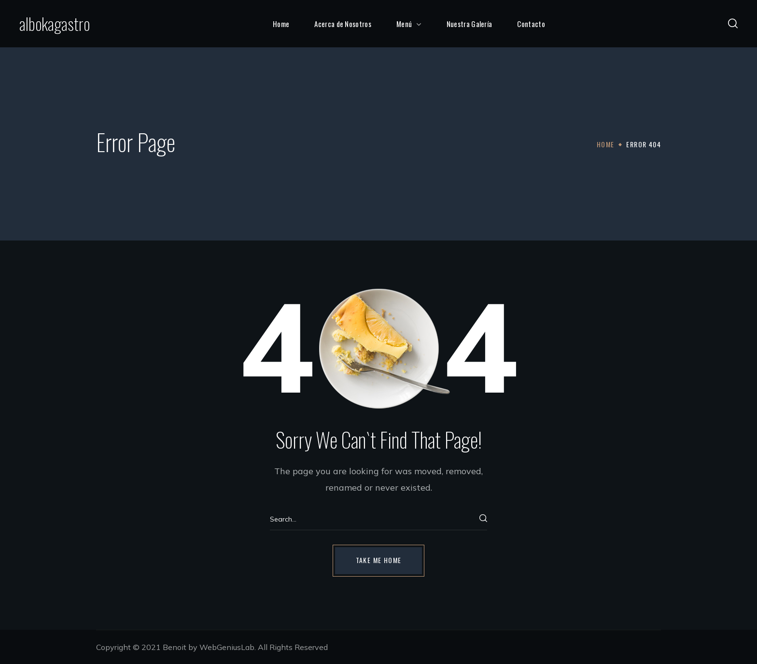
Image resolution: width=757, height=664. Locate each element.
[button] (733, 23)
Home (606, 144)
